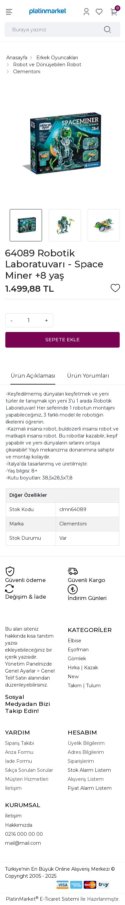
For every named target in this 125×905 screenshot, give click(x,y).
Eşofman (78, 650)
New (73, 677)
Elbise (74, 641)
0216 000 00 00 (24, 834)
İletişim (13, 816)
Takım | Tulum (84, 686)
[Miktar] (28, 320)
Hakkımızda (18, 825)
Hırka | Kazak (83, 668)
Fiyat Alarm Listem (90, 788)
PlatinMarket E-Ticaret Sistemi (42, 899)
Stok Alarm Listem (89, 770)
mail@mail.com (23, 843)
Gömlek (77, 659)
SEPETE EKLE (62, 340)
